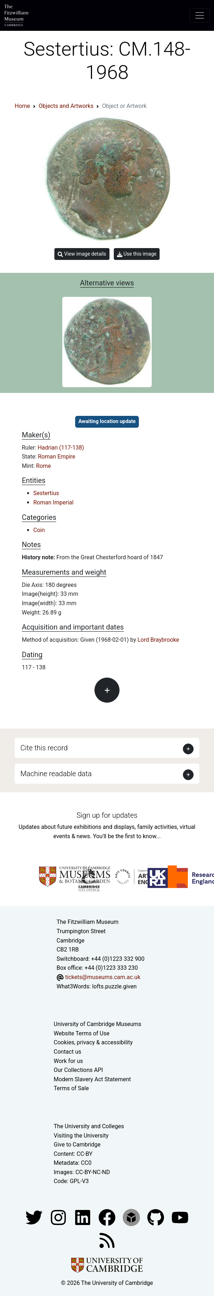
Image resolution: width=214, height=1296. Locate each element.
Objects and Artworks (66, 106)
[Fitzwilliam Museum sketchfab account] (132, 1217)
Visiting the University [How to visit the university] (81, 1135)
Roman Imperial (53, 502)
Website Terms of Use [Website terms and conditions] (82, 1033)
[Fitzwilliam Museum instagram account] (59, 1217)
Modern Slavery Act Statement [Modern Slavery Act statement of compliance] (92, 1079)
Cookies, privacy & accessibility (93, 1042)
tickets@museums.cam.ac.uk (102, 977)
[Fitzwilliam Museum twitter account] (35, 1217)
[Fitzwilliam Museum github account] (156, 1217)
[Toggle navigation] (200, 15)
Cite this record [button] (44, 748)
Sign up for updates (107, 815)
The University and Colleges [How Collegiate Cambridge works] (89, 1126)
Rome (43, 465)
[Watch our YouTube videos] (180, 1217)
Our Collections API (78, 1070)
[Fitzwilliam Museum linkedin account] (108, 1217)
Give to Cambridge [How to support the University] (77, 1144)
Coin (39, 530)
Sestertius (46, 493)
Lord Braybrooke (158, 639)
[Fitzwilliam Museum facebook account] (83, 1217)
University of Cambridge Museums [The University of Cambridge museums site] (97, 1024)
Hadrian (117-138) (61, 447)
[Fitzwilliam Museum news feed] (107, 1239)
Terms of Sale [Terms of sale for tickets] (71, 1088)
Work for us (68, 1061)
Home (22, 106)
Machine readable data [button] (56, 773)
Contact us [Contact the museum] (67, 1051)
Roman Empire (56, 456)
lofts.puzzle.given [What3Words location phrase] (114, 986)
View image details (82, 254)
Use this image (137, 254)
